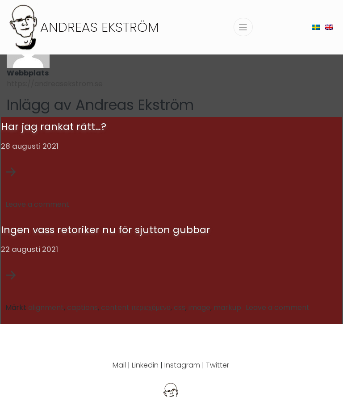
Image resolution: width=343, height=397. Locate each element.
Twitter (217, 365)
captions (82, 307)
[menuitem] (316, 27)
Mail (119, 365)
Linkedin (145, 365)
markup (227, 307)
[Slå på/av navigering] (243, 27)
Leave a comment (37, 204)
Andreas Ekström (99, 27)
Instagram (182, 365)
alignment (46, 307)
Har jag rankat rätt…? (53, 127)
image (199, 307)
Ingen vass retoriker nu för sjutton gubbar (105, 230)
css (179, 307)
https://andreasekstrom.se (55, 84)
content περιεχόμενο (136, 307)
